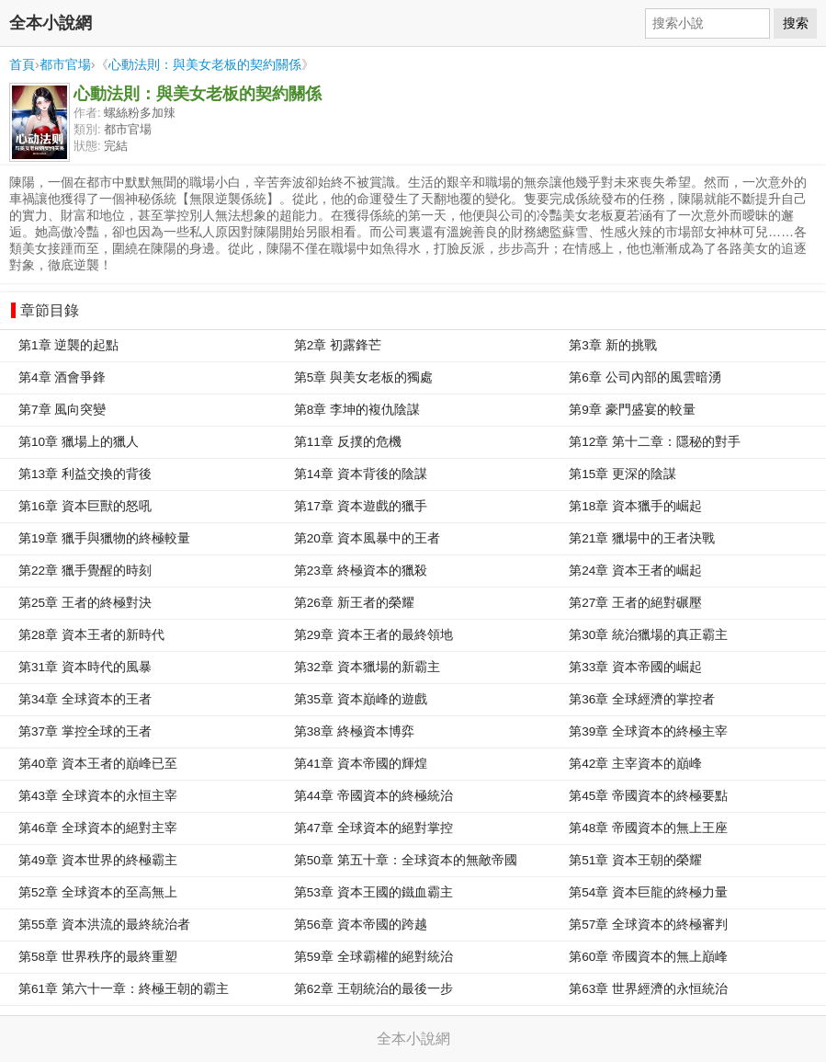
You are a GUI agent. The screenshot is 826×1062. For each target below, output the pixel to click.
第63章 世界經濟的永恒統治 (648, 989)
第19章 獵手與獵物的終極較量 (104, 538)
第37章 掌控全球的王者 (85, 731)
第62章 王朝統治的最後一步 (373, 989)
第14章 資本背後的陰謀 (360, 474)
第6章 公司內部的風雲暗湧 (644, 377)
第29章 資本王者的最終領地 (373, 635)
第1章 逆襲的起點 (68, 345)
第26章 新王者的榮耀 (354, 603)
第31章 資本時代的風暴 (85, 667)
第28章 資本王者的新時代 (91, 635)
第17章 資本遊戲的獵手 (360, 506)
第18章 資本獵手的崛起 (635, 506)
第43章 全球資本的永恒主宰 (97, 796)
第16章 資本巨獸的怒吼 (85, 506)
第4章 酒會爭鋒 (62, 377)
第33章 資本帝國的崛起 (635, 667)
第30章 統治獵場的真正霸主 (648, 635)
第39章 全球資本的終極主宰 (648, 731)
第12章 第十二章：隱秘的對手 (655, 442)
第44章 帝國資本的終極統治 (373, 796)
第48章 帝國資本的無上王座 (648, 828)
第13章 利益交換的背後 (85, 474)
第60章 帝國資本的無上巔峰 (648, 957)
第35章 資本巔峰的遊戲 (360, 699)
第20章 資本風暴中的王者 (367, 538)
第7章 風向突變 (62, 410)
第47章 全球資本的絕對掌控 (373, 828)
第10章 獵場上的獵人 (78, 442)
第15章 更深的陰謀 (622, 474)
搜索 (796, 23)
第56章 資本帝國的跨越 (360, 924)
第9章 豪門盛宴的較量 (632, 410)
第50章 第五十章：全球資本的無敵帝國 (405, 860)
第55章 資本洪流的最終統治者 (104, 924)
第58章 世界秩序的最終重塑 (97, 957)
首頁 (22, 64)
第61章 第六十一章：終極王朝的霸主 (123, 989)
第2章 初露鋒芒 (337, 345)
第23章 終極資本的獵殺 (360, 570)
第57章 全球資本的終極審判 (648, 924)
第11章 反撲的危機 (348, 442)
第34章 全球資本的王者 (85, 699)
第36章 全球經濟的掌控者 (642, 699)
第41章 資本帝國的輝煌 (360, 764)
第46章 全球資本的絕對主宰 (97, 828)
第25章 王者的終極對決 (85, 603)
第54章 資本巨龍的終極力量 (648, 892)
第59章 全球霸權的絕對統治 (373, 957)
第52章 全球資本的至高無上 (97, 892)
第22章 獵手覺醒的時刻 (85, 570)
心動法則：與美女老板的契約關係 (204, 64)
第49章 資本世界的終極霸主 (97, 860)
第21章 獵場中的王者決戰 (642, 538)
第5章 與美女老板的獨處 (363, 377)
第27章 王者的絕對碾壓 (635, 603)
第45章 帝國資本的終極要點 (648, 796)
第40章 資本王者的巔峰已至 (97, 764)
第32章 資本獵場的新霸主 (367, 667)
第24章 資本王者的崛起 (635, 570)
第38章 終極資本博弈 (354, 731)
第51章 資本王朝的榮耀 (635, 860)
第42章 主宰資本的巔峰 (635, 764)
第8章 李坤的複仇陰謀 (357, 410)
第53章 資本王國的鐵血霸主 (373, 892)
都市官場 (65, 64)
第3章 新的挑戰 (612, 345)
